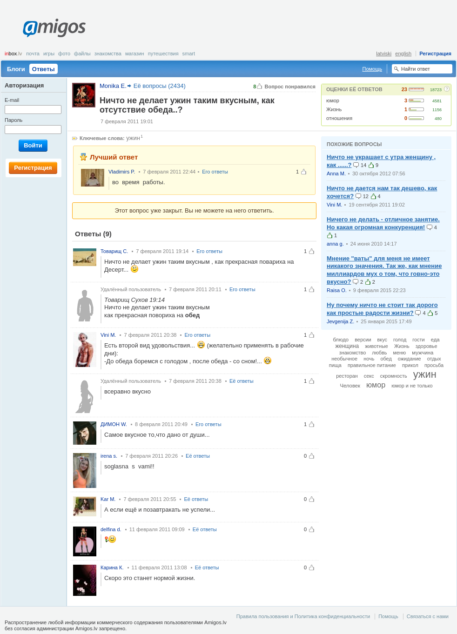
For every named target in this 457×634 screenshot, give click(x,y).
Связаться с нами (428, 616)
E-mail (12, 100)
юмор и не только (411, 385)
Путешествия (163, 53)
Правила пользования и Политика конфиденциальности (303, 616)
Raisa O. (337, 290)
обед (385, 358)
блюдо (341, 339)
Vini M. (334, 204)
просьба (434, 365)
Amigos (54, 28)
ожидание (409, 358)
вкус (382, 339)
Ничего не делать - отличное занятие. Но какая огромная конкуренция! (383, 223)
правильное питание (372, 365)
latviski (383, 53)
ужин (133, 137)
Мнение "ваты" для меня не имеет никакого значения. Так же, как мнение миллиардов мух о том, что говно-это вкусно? (384, 270)
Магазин (134, 53)
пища (335, 365)
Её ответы (241, 381)
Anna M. (336, 173)
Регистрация (435, 53)
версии (363, 339)
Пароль (13, 120)
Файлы (82, 53)
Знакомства (107, 53)
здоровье (426, 346)
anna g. (335, 244)
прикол (410, 365)
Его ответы (215, 171)
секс (369, 376)
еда (435, 339)
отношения (339, 118)
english (403, 53)
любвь (379, 352)
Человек (350, 385)
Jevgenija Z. (340, 321)
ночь (368, 358)
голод (399, 339)
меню (399, 352)
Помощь (373, 69)
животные (376, 346)
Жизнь (334, 109)
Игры (48, 53)
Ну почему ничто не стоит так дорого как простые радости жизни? (382, 308)
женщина (347, 346)
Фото (64, 53)
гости (418, 339)
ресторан (347, 376)
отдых (434, 358)
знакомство (352, 352)
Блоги (16, 69)
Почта (33, 53)
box (13, 53)
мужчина (422, 352)
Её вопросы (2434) (160, 85)
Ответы (43, 69)
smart (188, 53)
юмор (332, 100)
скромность (393, 376)
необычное (344, 358)
